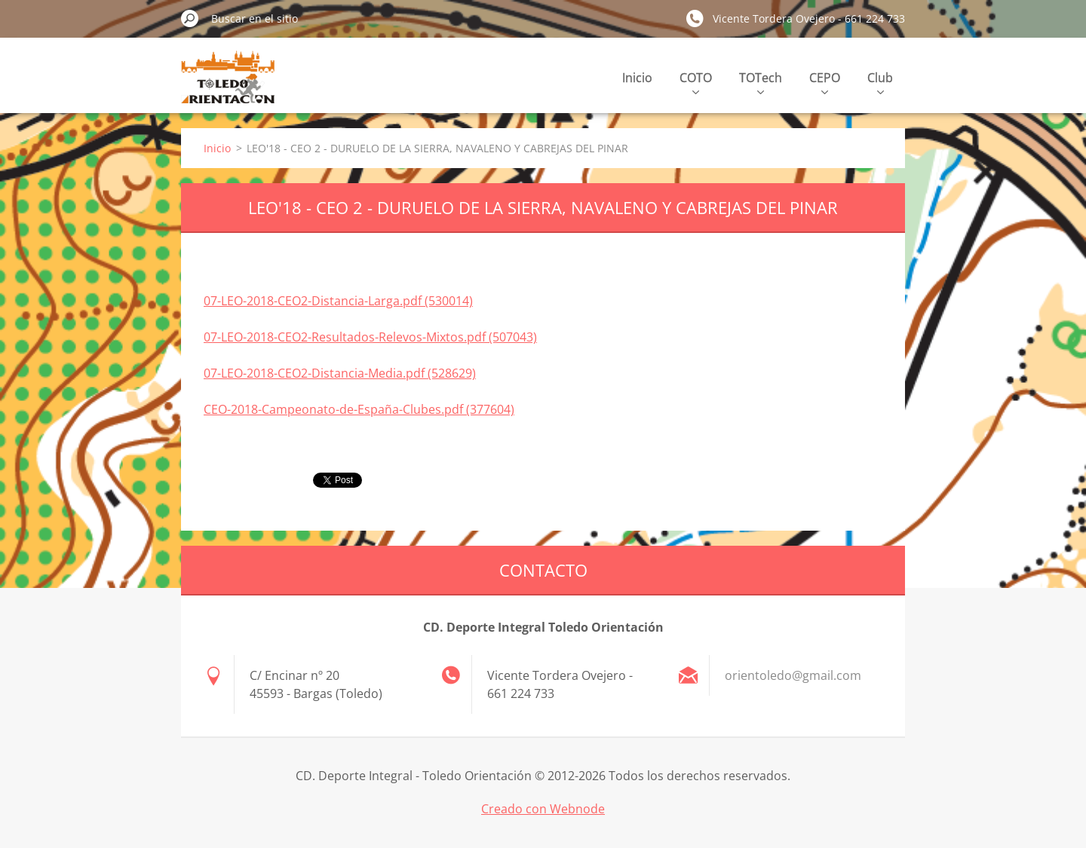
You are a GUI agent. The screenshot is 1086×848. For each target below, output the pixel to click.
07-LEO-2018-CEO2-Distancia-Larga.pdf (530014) (338, 300)
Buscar (190, 18)
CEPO (824, 81)
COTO (695, 81)
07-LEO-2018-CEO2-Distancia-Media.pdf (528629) (340, 373)
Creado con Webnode (543, 809)
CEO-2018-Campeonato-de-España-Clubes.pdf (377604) (359, 409)
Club (880, 81)
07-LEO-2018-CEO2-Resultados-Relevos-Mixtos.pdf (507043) (370, 337)
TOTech (760, 81)
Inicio (637, 77)
